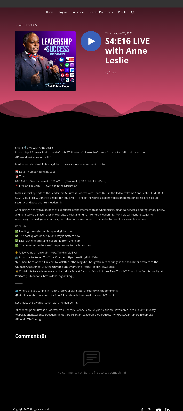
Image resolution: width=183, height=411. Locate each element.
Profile (122, 12)
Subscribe (78, 12)
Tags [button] (61, 12)
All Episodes (26, 25)
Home (49, 12)
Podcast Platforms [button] (100, 12)
